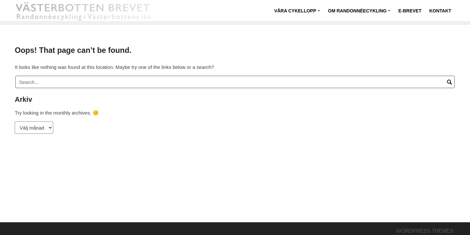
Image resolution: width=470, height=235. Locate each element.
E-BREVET (409, 10)
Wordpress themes (425, 231)
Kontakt (440, 10)
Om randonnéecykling (360, 13)
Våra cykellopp (298, 13)
